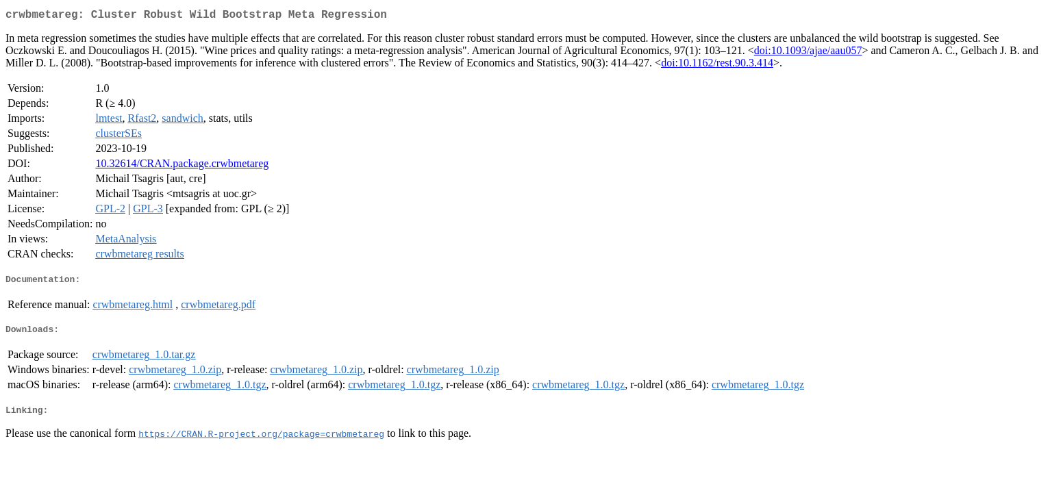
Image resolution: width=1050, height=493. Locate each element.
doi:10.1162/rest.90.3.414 (717, 65)
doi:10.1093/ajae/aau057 (808, 53)
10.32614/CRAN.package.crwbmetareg (181, 166)
